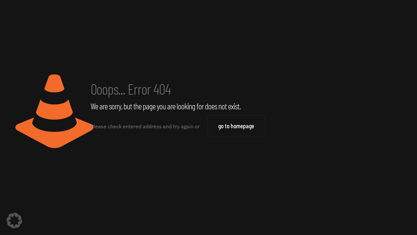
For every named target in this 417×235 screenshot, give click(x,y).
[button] (14, 220)
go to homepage (236, 126)
